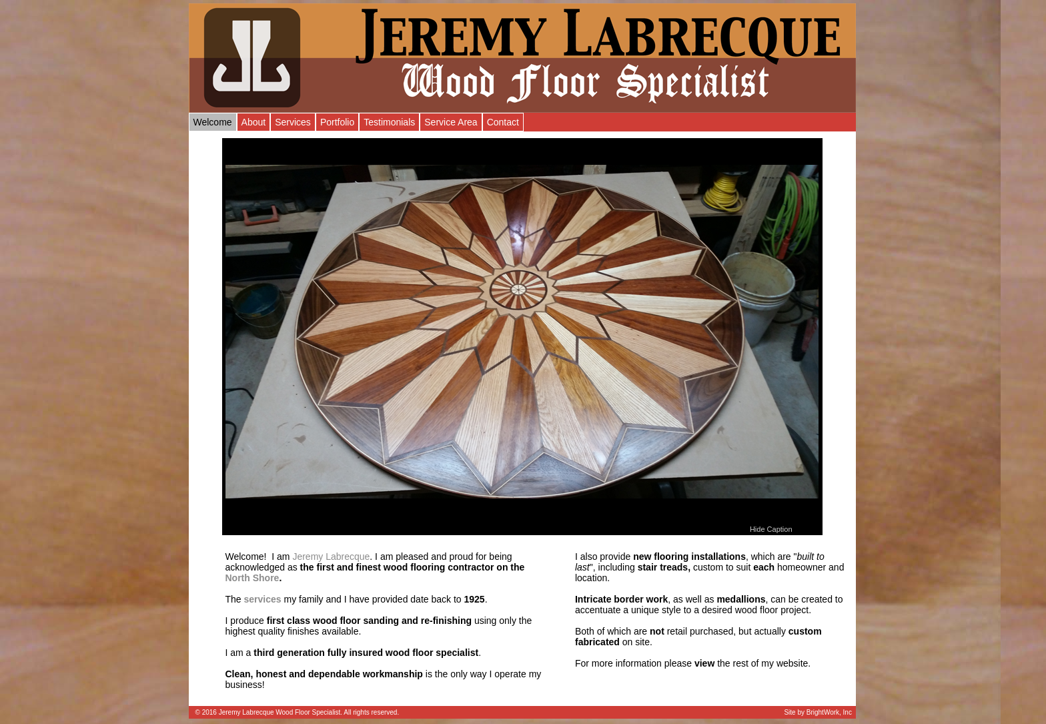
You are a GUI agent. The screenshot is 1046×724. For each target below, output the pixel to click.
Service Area (450, 122)
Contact (503, 122)
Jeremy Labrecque (331, 556)
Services (293, 122)
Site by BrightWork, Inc (818, 712)
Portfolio (337, 122)
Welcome (212, 122)
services (263, 599)
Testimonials (389, 122)
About (253, 122)
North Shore (252, 578)
